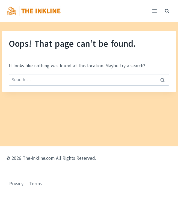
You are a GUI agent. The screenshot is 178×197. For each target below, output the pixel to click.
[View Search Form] (166, 11)
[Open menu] (154, 11)
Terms (35, 184)
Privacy (16, 184)
